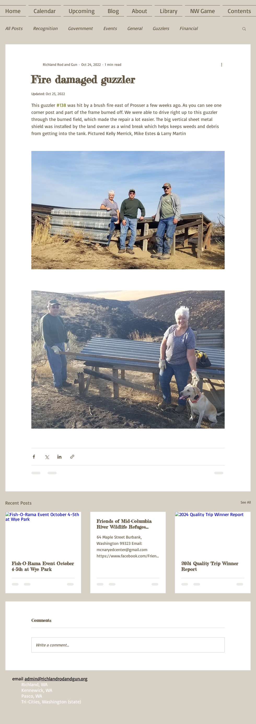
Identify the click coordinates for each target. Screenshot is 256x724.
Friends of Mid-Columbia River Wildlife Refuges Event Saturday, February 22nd (124, 524)
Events (110, 28)
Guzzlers (161, 28)
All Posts (13, 28)
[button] (244, 28)
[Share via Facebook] (33, 456)
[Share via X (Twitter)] (46, 456)
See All (246, 502)
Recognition (45, 28)
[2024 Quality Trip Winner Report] (213, 533)
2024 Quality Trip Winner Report (209, 566)
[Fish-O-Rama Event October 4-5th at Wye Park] (43, 533)
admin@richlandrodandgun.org (56, 678)
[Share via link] (72, 456)
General (134, 28)
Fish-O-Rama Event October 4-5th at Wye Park (43, 566)
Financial (188, 28)
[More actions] (221, 64)
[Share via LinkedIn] (59, 456)
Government (80, 28)
